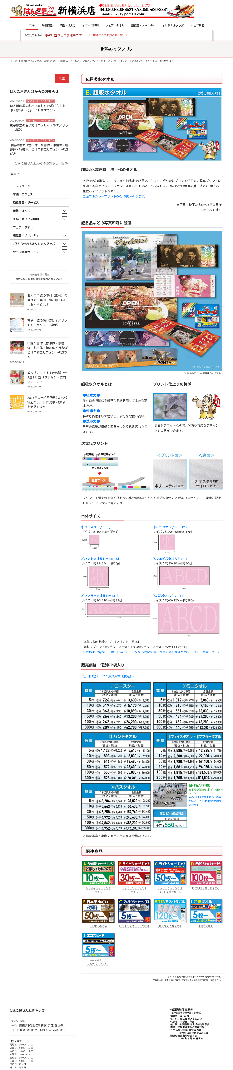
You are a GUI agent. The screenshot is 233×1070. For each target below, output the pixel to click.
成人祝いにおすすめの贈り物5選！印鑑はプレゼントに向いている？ (47, 377)
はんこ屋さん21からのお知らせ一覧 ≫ (41, 163)
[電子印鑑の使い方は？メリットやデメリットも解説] (17, 325)
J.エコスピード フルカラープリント (98, 960)
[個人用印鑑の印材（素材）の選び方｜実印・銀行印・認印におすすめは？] (17, 300)
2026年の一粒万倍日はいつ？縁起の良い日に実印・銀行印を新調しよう (47, 402)
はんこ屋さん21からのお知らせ (40, 101)
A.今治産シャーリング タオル (98, 888)
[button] (108, 35)
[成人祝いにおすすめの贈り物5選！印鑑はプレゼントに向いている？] (17, 377)
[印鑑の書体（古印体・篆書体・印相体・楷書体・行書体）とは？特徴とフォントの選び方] (17, 348)
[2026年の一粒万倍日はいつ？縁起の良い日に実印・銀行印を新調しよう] (17, 402)
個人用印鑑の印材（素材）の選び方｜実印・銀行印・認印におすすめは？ (47, 300)
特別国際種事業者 (39, 274)
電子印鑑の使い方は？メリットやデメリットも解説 (47, 322)
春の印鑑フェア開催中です (63, 35)
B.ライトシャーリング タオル (134, 888)
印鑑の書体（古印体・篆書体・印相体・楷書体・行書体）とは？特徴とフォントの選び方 (39, 149)
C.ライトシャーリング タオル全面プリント (170, 888)
